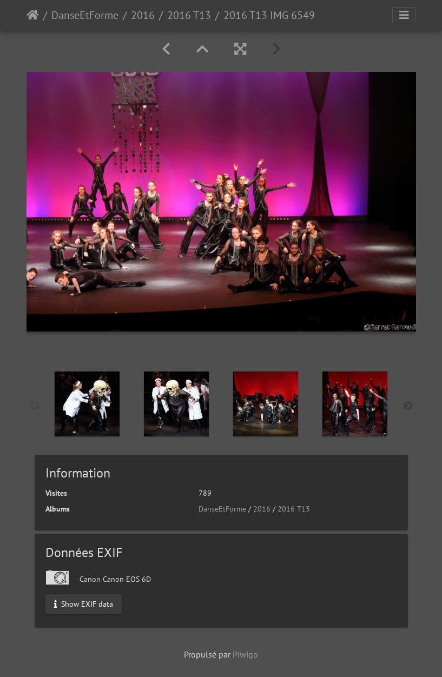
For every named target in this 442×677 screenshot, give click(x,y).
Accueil (33, 15)
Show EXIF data (83, 603)
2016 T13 (189, 15)
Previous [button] (34, 406)
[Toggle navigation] (404, 15)
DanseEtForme (84, 15)
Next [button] (408, 406)
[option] (87, 403)
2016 (143, 15)
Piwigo (245, 654)
